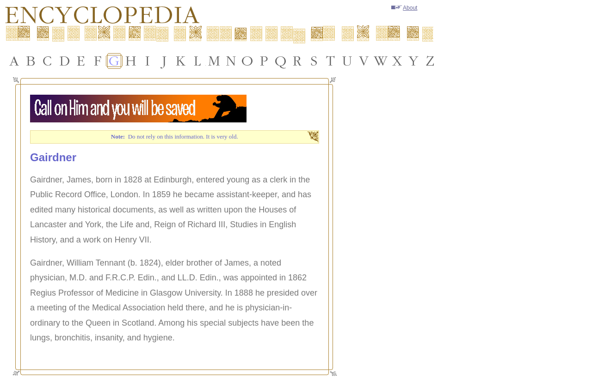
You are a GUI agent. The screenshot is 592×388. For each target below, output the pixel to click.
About (404, 8)
